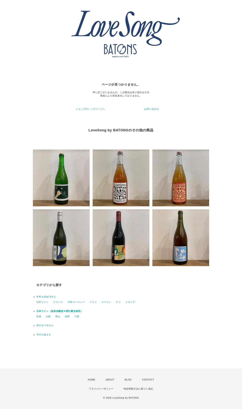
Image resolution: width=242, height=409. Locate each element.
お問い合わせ (151, 109)
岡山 (57, 316)
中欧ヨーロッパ (76, 302)
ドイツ (93, 302)
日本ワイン (42, 302)
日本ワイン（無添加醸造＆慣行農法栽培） (59, 311)
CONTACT (148, 379)
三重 (76, 316)
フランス (58, 302)
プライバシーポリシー (101, 388)
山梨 (48, 316)
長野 (67, 316)
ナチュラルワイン (46, 296)
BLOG (128, 379)
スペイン (106, 302)
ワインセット (43, 334)
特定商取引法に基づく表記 (138, 388)
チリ (118, 302)
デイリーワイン (45, 325)
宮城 (38, 316)
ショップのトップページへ (90, 109)
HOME (91, 379)
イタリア (130, 302)
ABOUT (110, 379)
